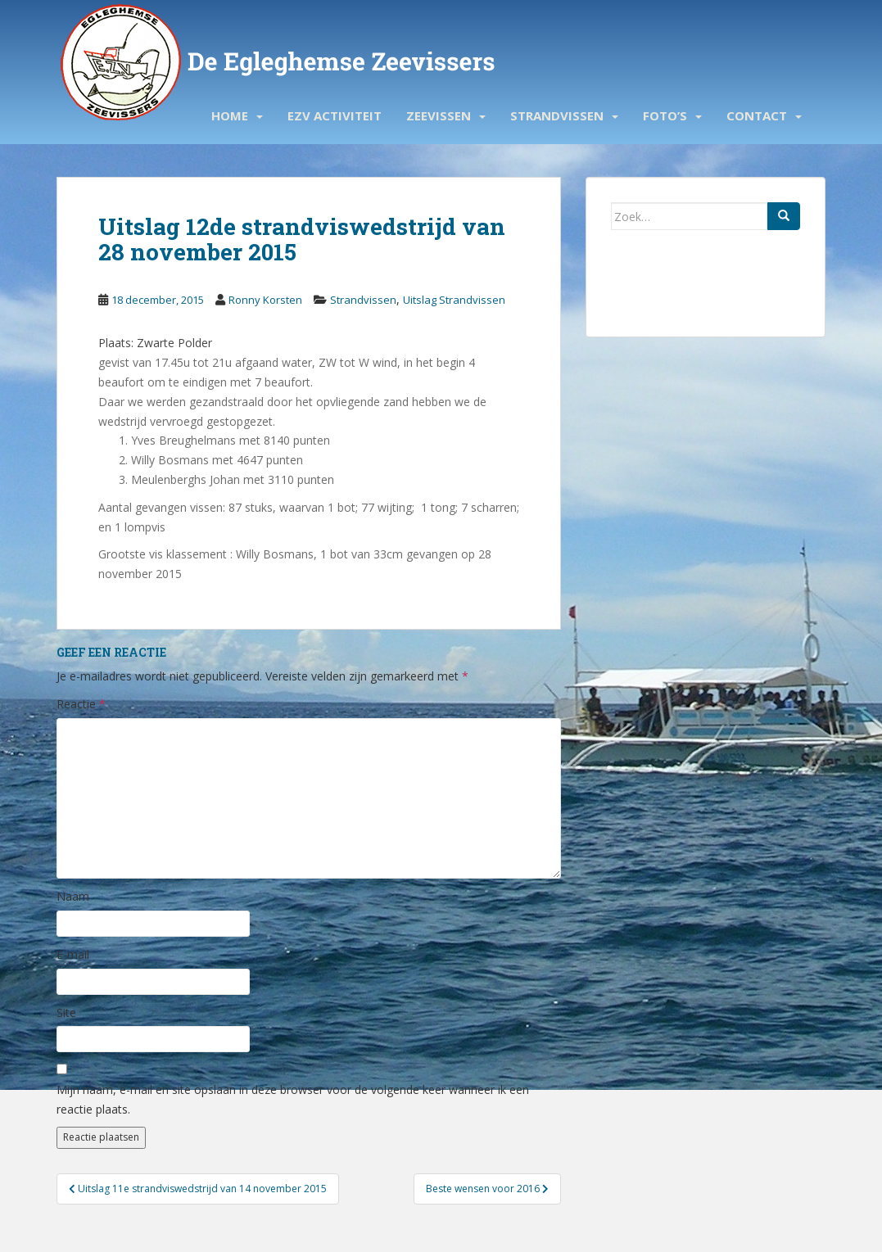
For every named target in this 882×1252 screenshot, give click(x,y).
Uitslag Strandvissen (454, 299)
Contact (756, 115)
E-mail (73, 954)
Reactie (81, 704)
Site (66, 1012)
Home (229, 115)
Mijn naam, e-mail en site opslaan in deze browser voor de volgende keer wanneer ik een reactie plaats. (293, 1099)
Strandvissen (557, 115)
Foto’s (665, 115)
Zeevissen (438, 115)
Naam (73, 896)
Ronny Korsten (265, 299)
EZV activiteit (334, 115)
